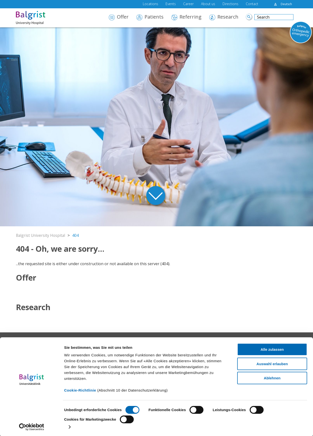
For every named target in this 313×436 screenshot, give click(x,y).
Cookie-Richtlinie (80, 390)
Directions (230, 4)
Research (227, 17)
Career (188, 4)
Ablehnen (272, 377)
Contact (252, 4)
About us (208, 4)
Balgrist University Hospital (41, 235)
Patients (154, 17)
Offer (123, 17)
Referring (190, 17)
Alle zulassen (272, 349)
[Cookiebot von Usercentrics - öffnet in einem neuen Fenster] (31, 426)
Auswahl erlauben (272, 363)
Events (171, 4)
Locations (150, 4)
